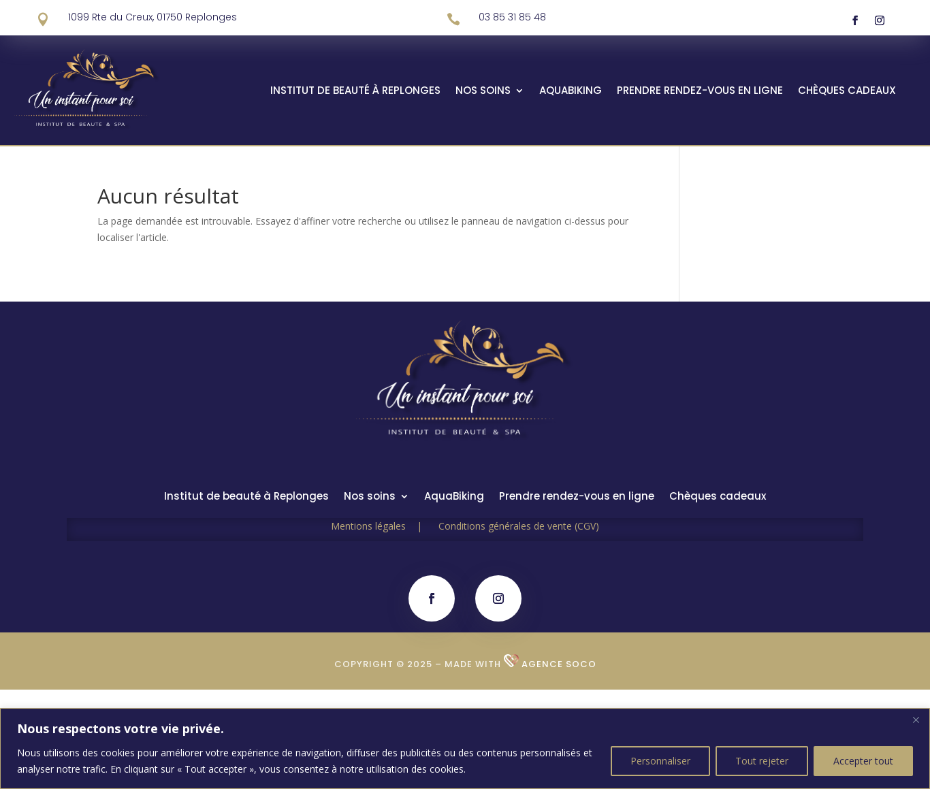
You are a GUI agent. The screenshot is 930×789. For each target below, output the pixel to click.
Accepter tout (863, 760)
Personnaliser (660, 760)
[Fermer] (916, 719)
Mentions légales (384, 525)
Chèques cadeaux (847, 91)
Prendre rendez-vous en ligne (700, 91)
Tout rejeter (761, 760)
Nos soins (483, 91)
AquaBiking (570, 91)
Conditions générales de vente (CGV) (518, 525)
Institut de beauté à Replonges (355, 91)
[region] (465, 748)
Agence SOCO (559, 664)
